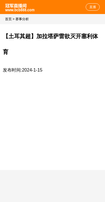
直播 (92, 7)
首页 (8, 19)
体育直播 (20, 7)
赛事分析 (22, 19)
